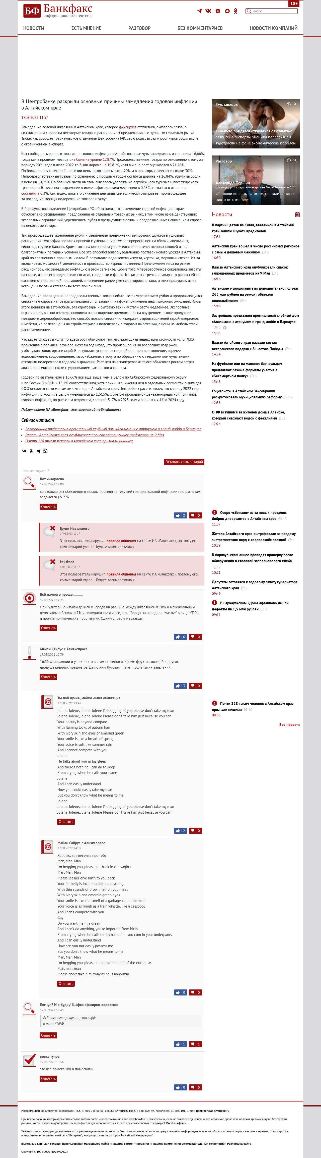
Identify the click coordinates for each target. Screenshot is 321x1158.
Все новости (289, 724)
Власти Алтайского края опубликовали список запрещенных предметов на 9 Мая (94, 434)
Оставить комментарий (184, 461)
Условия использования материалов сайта (79, 1143)
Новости (33, 28)
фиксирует (127, 127)
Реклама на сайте (239, 1143)
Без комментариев (200, 28)
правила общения (121, 540)
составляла (30, 193)
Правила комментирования (130, 1143)
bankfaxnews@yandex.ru (212, 1110)
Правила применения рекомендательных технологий (188, 1143)
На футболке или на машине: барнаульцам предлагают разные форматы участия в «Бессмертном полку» (247, 369)
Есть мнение (86, 28)
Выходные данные (34, 1143)
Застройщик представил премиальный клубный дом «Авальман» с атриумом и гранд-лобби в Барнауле (113, 428)
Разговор (139, 28)
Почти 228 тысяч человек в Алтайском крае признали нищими (79, 440)
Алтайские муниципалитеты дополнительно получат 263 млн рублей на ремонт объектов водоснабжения (255, 294)
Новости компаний (274, 28)
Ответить (48, 506)
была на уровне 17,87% (95, 159)
